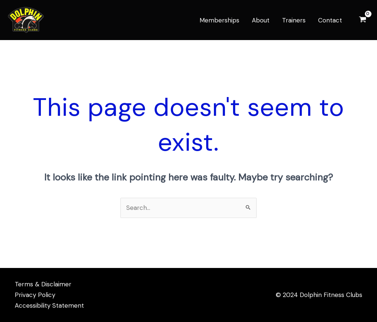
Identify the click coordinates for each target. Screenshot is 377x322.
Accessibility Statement (49, 305)
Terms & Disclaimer (43, 284)
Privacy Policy (35, 295)
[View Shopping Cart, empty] (363, 20)
